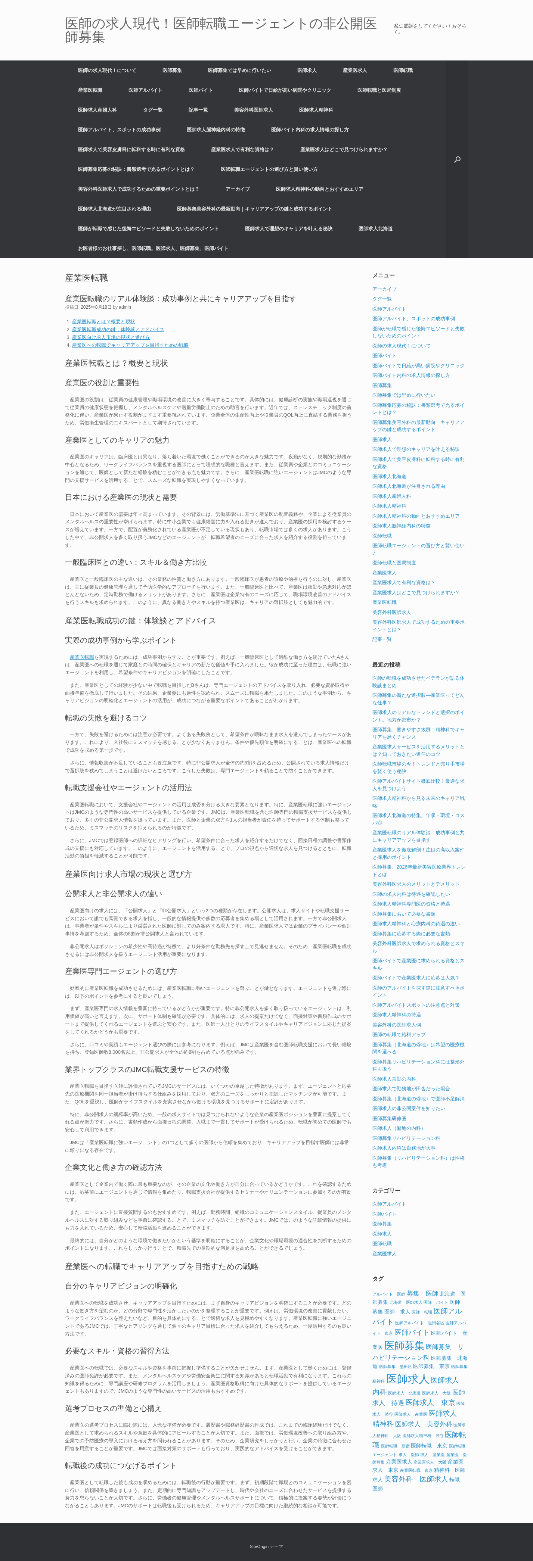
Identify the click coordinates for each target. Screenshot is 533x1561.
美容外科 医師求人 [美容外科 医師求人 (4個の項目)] (416, 1479)
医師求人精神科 (316, 110)
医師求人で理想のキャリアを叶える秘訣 (288, 228)
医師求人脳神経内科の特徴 (216, 130)
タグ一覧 (152, 110)
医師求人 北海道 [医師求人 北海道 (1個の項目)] (404, 1393)
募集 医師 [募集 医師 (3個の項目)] (423, 1293)
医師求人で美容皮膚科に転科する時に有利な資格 (131, 149)
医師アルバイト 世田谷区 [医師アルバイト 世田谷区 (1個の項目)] (419, 1323)
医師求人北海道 (376, 228)
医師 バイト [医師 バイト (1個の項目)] (436, 1302)
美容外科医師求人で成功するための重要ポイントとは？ (138, 189)
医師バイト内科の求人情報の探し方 (310, 130)
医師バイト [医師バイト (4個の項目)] (412, 1332)
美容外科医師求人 (253, 110)
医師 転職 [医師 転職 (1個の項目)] (422, 1312)
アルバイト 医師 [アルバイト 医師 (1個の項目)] (388, 1294)
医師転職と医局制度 (379, 90)
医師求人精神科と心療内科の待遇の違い (416, 923)
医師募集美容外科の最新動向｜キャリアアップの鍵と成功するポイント (254, 209)
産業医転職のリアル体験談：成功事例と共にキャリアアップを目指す (181, 299)
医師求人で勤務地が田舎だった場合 (411, 1088)
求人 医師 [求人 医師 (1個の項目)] (409, 1454)
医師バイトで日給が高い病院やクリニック (285, 90)
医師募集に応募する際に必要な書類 (411, 934)
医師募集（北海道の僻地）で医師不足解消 (418, 1099)
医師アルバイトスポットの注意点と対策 (416, 1005)
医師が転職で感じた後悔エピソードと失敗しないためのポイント (148, 228)
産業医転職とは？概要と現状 (103, 321)
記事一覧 (198, 110)
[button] (457, 159)
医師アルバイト (145, 90)
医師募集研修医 (389, 1118)
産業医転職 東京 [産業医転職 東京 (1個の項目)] (416, 1470)
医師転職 (403, 70)
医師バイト (201, 90)
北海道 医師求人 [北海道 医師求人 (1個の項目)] (406, 1302)
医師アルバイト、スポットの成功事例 (119, 130)
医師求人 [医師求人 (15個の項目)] (408, 1379)
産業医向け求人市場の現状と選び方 (111, 337)
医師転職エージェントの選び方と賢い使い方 (269, 169)
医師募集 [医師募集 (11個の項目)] (404, 1345)
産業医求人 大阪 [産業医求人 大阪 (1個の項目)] (429, 1462)
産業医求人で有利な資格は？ (242, 149)
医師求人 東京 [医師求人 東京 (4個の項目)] (430, 1402)
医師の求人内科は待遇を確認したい (411, 894)
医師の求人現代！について (107, 70)
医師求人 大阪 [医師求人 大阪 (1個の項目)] (436, 1393)
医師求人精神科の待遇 (396, 1015)
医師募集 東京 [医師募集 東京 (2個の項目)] (431, 1366)
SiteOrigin (259, 1546)
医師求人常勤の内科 (394, 1079)
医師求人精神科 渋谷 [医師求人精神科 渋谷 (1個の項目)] (423, 1435)
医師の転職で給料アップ (399, 1034)
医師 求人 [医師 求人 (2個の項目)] (397, 1312)
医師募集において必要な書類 (404, 914)
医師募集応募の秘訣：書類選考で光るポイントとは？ (136, 169)
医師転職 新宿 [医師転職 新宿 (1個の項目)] (395, 1446)
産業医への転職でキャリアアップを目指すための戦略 (130, 345)
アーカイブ (238, 189)
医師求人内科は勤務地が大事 (404, 1148)
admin (125, 307)
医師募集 (172, 70)
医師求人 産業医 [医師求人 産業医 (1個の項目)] (410, 1414)
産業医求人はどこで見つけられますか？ (344, 149)
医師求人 (307, 70)
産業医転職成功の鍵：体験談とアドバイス (118, 329)
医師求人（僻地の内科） (399, 1128)
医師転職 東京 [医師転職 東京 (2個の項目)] (429, 1446)
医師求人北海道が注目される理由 (114, 209)
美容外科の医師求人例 (396, 1025)
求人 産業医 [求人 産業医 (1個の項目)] (432, 1454)
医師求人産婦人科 (97, 110)
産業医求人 (355, 70)
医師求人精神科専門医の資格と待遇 (411, 904)
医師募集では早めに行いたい (239, 70)
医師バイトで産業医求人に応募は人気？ (416, 978)
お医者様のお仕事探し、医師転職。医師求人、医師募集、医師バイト (153, 248)
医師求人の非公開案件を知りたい (408, 1108)
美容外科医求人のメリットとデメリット (416, 884)
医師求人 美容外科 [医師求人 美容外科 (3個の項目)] (423, 1424)
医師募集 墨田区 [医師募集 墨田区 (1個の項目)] (395, 1366)
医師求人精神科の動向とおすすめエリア (319, 189)
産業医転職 (90, 90)
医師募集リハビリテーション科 (406, 1138)
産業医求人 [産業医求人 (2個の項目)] (399, 1462)
